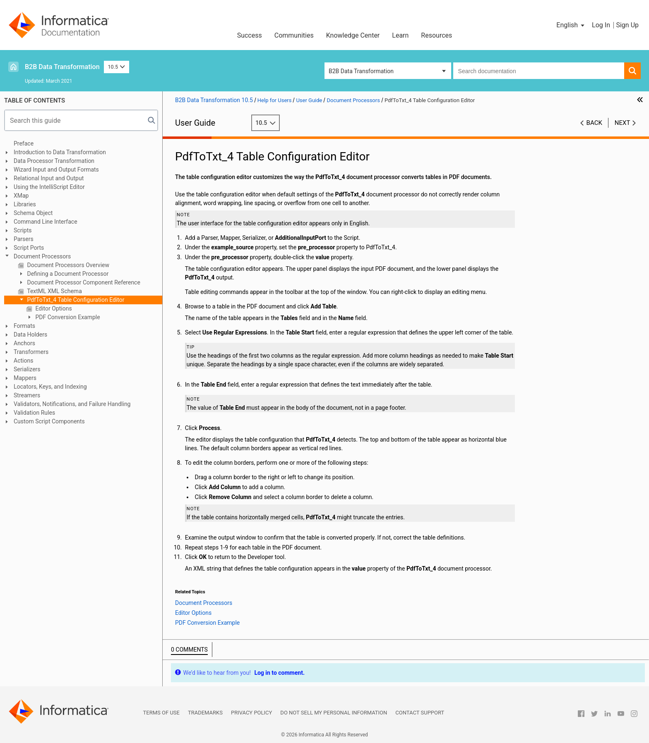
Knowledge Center (353, 35)
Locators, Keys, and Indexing (50, 386)
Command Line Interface (45, 221)
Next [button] (622, 123)
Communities (294, 35)
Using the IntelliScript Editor (49, 187)
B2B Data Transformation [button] (361, 71)
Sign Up (627, 25)
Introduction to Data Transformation (60, 152)
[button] (571, 25)
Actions (23, 360)
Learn (400, 35)
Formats (24, 326)
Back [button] (594, 123)
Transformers (31, 352)
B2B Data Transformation (62, 67)
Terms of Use (161, 713)
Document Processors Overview (67, 265)
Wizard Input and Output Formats (56, 169)
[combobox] (538, 70)
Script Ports (29, 247)
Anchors (24, 343)
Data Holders (30, 334)
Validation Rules (34, 412)
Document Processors (42, 256)
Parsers (24, 239)
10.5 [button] (116, 67)
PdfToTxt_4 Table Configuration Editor (75, 299)
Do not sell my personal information (333, 713)
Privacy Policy (251, 713)
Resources (436, 35)
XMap (21, 195)
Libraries (25, 204)
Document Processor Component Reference (83, 282)
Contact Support (419, 713)
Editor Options (53, 308)
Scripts (22, 230)
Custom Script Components (49, 421)
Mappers (25, 378)
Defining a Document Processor (67, 273)
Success (249, 35)
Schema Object (33, 213)
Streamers (27, 395)
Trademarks (205, 713)
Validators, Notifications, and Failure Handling (72, 404)
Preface (24, 143)
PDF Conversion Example (67, 317)
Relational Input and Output (49, 178)
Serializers (27, 369)
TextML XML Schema (54, 291)
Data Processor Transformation (54, 161)
